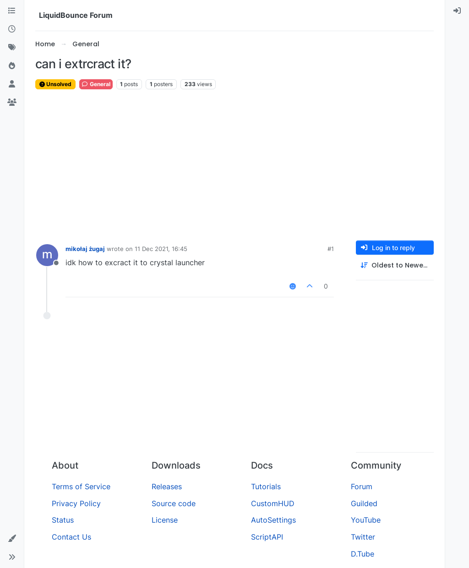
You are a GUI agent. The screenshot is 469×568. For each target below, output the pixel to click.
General (96, 84)
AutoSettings (273, 519)
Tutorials (266, 486)
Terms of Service (81, 486)
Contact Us (71, 536)
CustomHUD (272, 503)
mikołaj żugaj (85, 248)
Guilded (364, 503)
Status (63, 519)
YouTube (366, 519)
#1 (330, 248)
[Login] (457, 11)
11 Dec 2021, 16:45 (161, 248)
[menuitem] (457, 11)
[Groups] (12, 102)
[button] (12, 538)
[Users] (12, 84)
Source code (174, 503)
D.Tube (362, 553)
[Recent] (12, 29)
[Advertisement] (234, 165)
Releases (167, 486)
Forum (361, 486)
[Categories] (12, 11)
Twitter (363, 536)
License (165, 519)
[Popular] (12, 66)
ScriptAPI (267, 536)
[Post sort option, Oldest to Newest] (395, 265)
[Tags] (12, 47)
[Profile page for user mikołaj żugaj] (47, 255)
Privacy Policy (76, 503)
